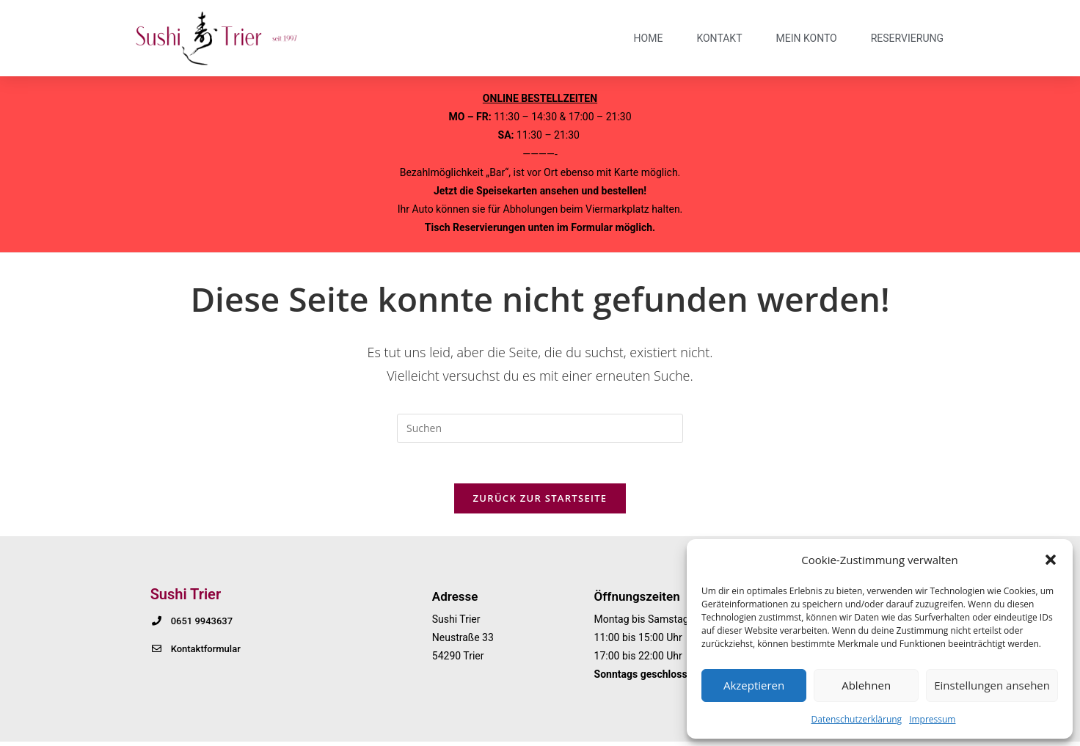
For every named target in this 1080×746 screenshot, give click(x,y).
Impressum (932, 719)
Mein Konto (806, 38)
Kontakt (719, 38)
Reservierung (907, 38)
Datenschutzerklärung (856, 719)
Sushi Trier (185, 598)
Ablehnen (866, 685)
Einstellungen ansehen (992, 685)
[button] (1050, 559)
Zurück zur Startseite (540, 502)
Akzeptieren (753, 685)
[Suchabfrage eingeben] (540, 428)
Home (648, 38)
